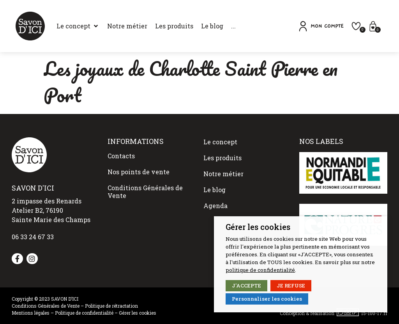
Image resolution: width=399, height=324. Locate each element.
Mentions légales (30, 313)
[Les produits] (164, 26)
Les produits (222, 153)
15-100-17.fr (374, 313)
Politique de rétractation (111, 306)
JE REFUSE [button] (291, 285)
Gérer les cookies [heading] (258, 226)
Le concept (220, 140)
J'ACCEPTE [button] (246, 285)
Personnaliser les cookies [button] (267, 298)
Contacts (121, 154)
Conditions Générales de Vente (145, 183)
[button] (332, 26)
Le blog (214, 177)
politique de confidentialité (260, 269)
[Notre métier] (117, 26)
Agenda (215, 190)
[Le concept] (68, 26)
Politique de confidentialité (84, 313)
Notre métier (223, 165)
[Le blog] (202, 26)
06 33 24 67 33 (33, 237)
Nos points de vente (138, 167)
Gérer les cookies (137, 313)
